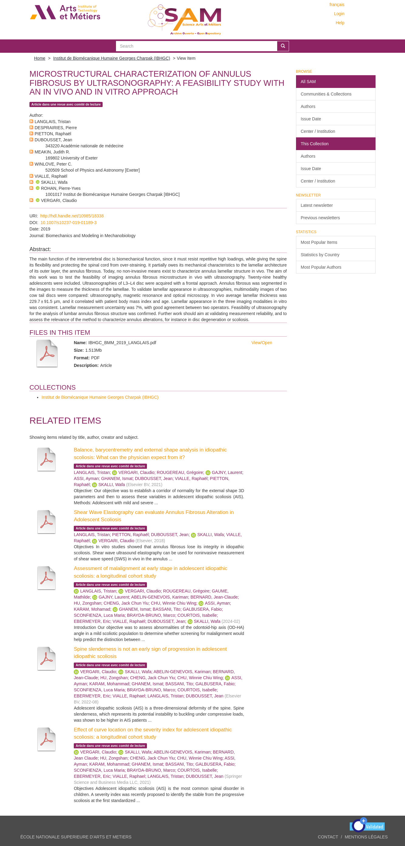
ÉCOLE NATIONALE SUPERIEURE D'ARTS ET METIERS (75, 836)
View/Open (261, 342)
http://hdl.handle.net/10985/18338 (72, 215)
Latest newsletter (317, 205)
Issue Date (311, 118)
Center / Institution (318, 131)
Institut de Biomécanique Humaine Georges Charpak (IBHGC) (111, 58)
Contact (328, 836)
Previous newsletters (320, 217)
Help (340, 22)
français (336, 4)
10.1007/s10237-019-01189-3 (69, 222)
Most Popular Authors (321, 267)
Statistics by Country (320, 254)
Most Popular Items (319, 242)
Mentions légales (366, 836)
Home (39, 58)
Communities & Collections (326, 94)
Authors (308, 106)
